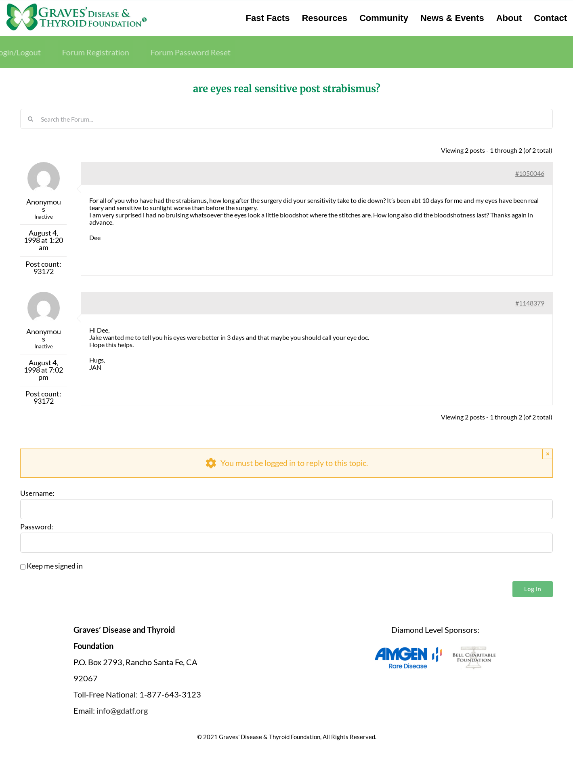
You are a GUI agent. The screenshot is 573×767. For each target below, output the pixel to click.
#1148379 (529, 303)
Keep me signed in (55, 566)
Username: (37, 493)
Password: (36, 527)
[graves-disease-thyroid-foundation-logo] (76, 6)
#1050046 (529, 173)
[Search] (30, 119)
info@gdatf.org (122, 710)
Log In (532, 589)
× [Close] (548, 453)
